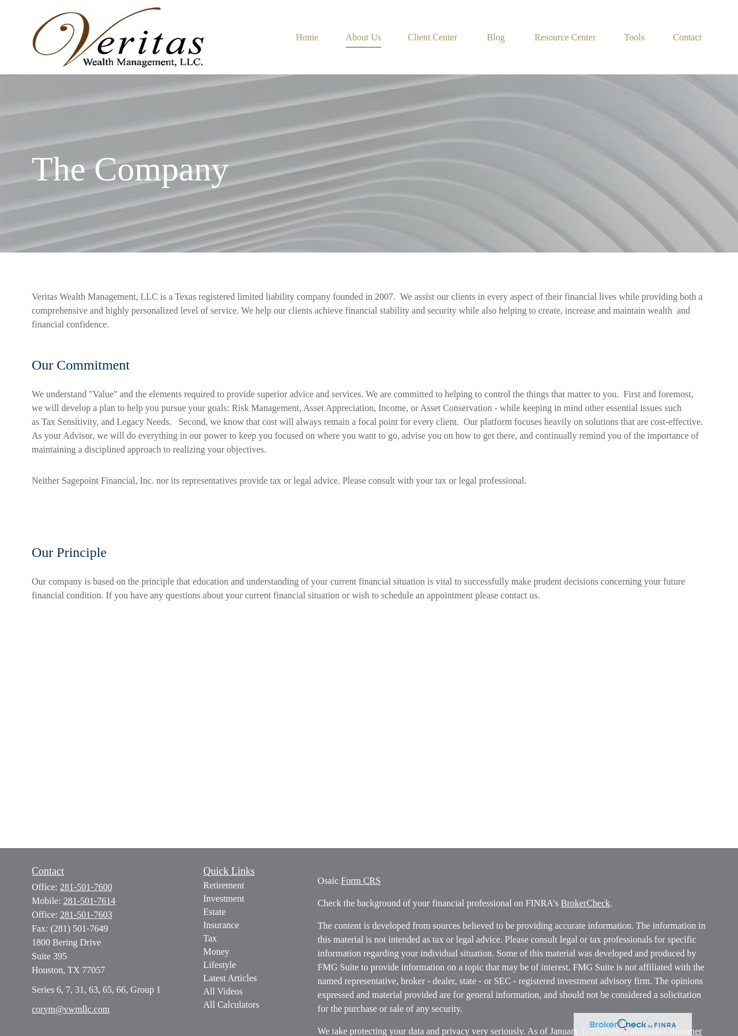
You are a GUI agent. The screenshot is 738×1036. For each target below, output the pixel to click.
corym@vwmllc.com (71, 1009)
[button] (307, 37)
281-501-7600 (86, 887)
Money (216, 951)
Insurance (221, 925)
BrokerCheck (585, 903)
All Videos (223, 991)
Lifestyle (220, 965)
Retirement (224, 885)
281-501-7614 (89, 901)
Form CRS (361, 881)
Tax (210, 938)
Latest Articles (230, 978)
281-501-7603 (86, 915)
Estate (215, 912)
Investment (224, 898)
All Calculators (231, 1004)
